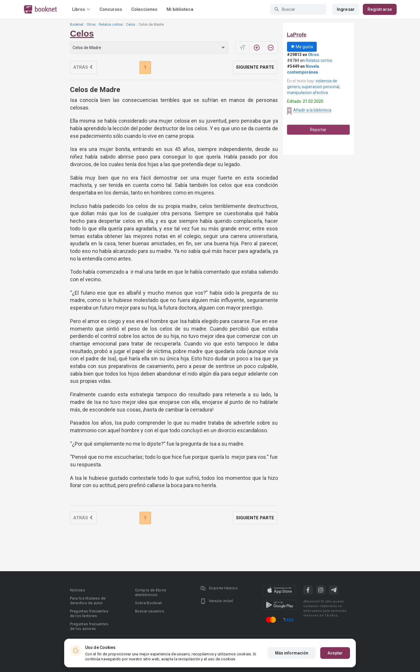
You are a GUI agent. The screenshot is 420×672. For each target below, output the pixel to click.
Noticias (77, 590)
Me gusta (302, 46)
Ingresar (346, 9)
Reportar (318, 129)
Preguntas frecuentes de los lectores (89, 613)
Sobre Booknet (148, 603)
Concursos (110, 9)
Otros (91, 24)
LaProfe (297, 35)
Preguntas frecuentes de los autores (89, 626)
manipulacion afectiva (307, 92)
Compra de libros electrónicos (150, 592)
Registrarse (380, 9)
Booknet (76, 24)
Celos (130, 24)
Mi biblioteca (180, 9)
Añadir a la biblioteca (312, 110)
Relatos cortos (111, 24)
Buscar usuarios (149, 611)
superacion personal (320, 86)
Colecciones (144, 9)
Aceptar (335, 653)
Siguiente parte (255, 67)
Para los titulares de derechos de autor (87, 600)
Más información (292, 653)
